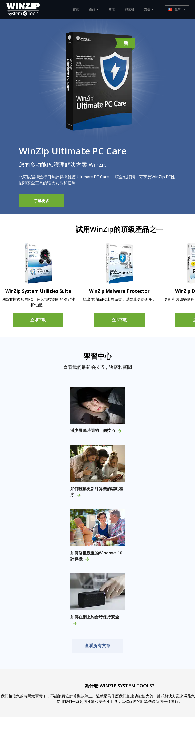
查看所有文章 (97, 645)
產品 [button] (94, 9)
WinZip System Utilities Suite (38, 291)
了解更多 (41, 200)
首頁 (76, 9)
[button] (177, 9)
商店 (112, 9)
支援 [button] (149, 9)
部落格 (129, 9)
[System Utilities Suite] (38, 263)
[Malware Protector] (119, 263)
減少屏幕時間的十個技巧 (96, 430)
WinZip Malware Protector (119, 291)
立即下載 (38, 319)
